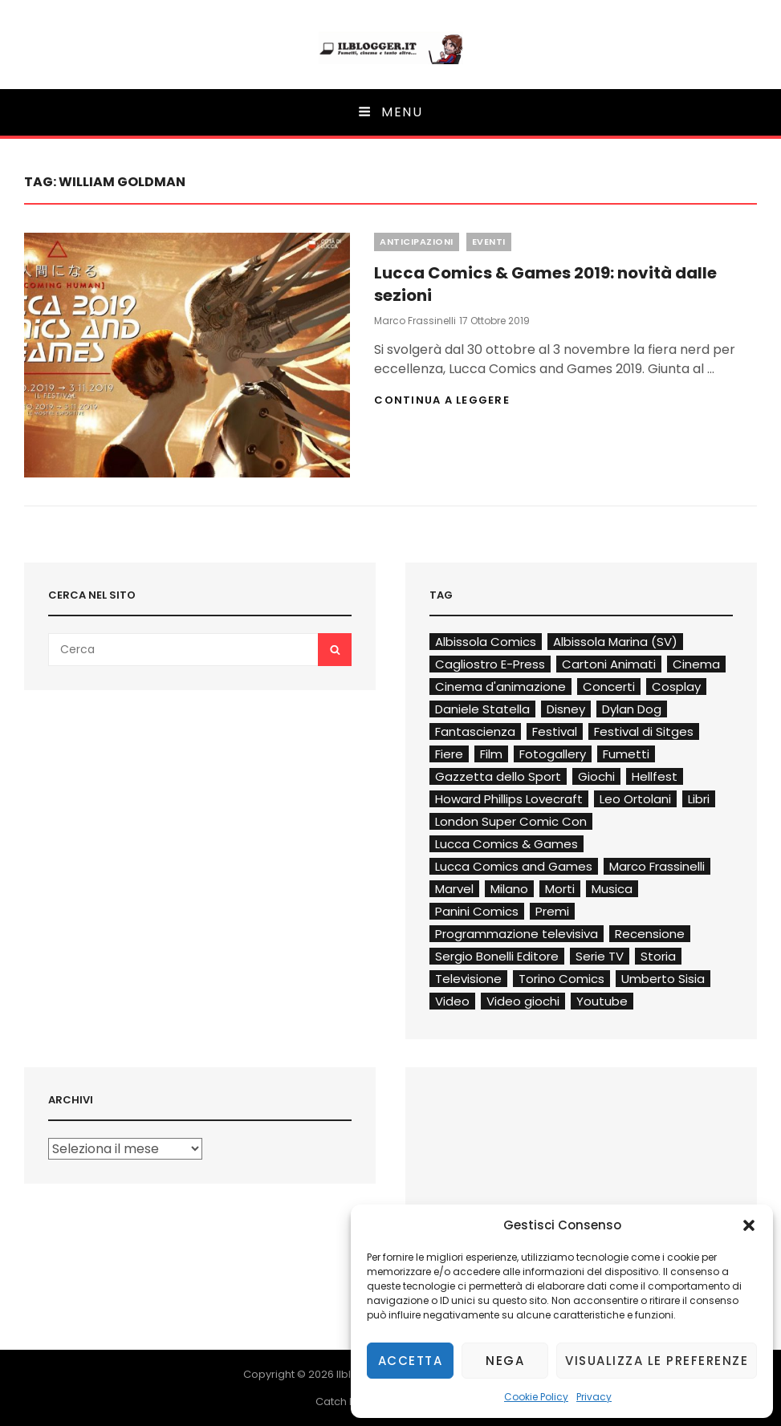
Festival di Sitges (644, 731)
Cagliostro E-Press (490, 664)
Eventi (489, 241)
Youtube (602, 1001)
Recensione (650, 933)
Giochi (596, 776)
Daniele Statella (482, 709)
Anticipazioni (417, 241)
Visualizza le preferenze (656, 1360)
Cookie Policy (536, 1397)
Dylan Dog (631, 709)
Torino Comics (561, 978)
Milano (509, 888)
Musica (612, 888)
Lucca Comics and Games (513, 866)
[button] (749, 1225)
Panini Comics (477, 911)
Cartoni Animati (609, 664)
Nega (505, 1360)
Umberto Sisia (663, 978)
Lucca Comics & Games (506, 843)
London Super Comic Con (511, 821)
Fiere (449, 754)
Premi (552, 911)
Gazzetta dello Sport (498, 776)
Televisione (468, 978)
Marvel (454, 888)
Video (452, 1001)
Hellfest (654, 776)
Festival (554, 731)
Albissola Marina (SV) (615, 641)
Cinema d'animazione (500, 686)
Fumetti (626, 754)
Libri (699, 798)
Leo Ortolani (635, 798)
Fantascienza (475, 731)
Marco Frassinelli (415, 320)
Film (491, 754)
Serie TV (600, 956)
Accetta (410, 1360)
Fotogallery (552, 754)
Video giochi (522, 1001)
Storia (658, 956)
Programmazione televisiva (516, 933)
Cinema (696, 664)
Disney (566, 709)
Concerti (609, 686)
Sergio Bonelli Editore (497, 956)
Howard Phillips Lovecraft (509, 798)
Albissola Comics (485, 641)
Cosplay (676, 686)
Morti (560, 888)
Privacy (594, 1397)
